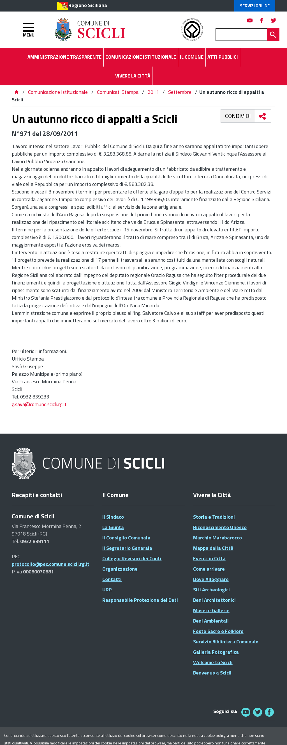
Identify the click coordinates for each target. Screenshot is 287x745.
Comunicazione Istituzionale (58, 92)
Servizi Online (255, 6)
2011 (153, 92)
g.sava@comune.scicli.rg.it (39, 404)
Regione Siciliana (87, 5)
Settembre (179, 92)
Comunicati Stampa (117, 92)
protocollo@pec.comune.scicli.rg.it (50, 564)
